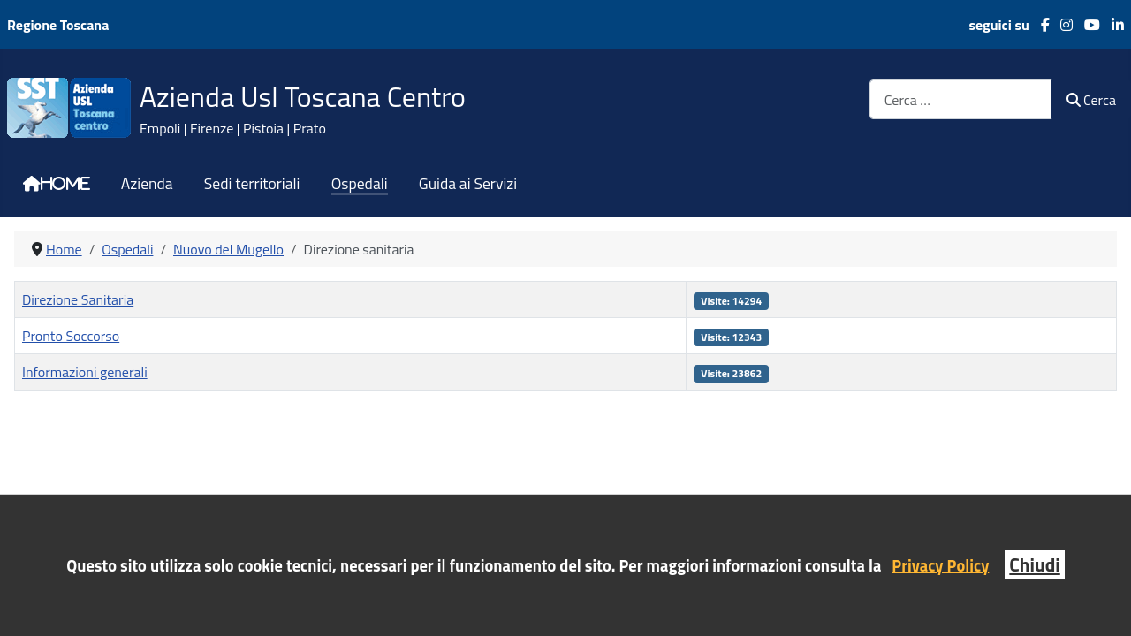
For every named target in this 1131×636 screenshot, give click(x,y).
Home (65, 184)
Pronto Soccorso (70, 335)
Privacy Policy (940, 565)
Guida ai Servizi (468, 183)
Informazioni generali (85, 371)
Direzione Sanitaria (77, 299)
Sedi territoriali (252, 183)
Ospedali (359, 183)
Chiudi (1034, 564)
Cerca (1091, 99)
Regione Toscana (58, 24)
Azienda (147, 183)
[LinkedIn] (1112, 24)
